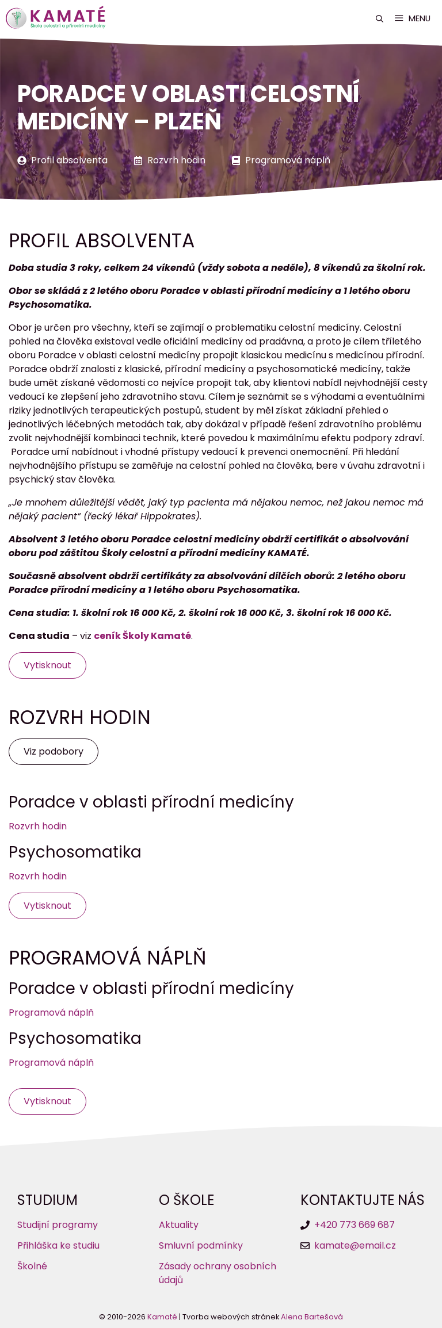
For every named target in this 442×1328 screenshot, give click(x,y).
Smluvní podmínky (201, 1245)
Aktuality (179, 1224)
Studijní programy (57, 1224)
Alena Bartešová (312, 1317)
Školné (32, 1266)
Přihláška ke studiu (58, 1245)
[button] (379, 18)
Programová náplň (287, 160)
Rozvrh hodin (176, 160)
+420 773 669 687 (354, 1224)
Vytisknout (47, 665)
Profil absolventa (69, 160)
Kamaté (162, 1317)
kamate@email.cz (355, 1245)
